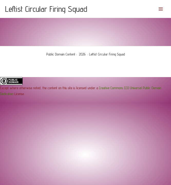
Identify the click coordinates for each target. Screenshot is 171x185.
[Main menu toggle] (161, 9)
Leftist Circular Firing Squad (46, 9)
